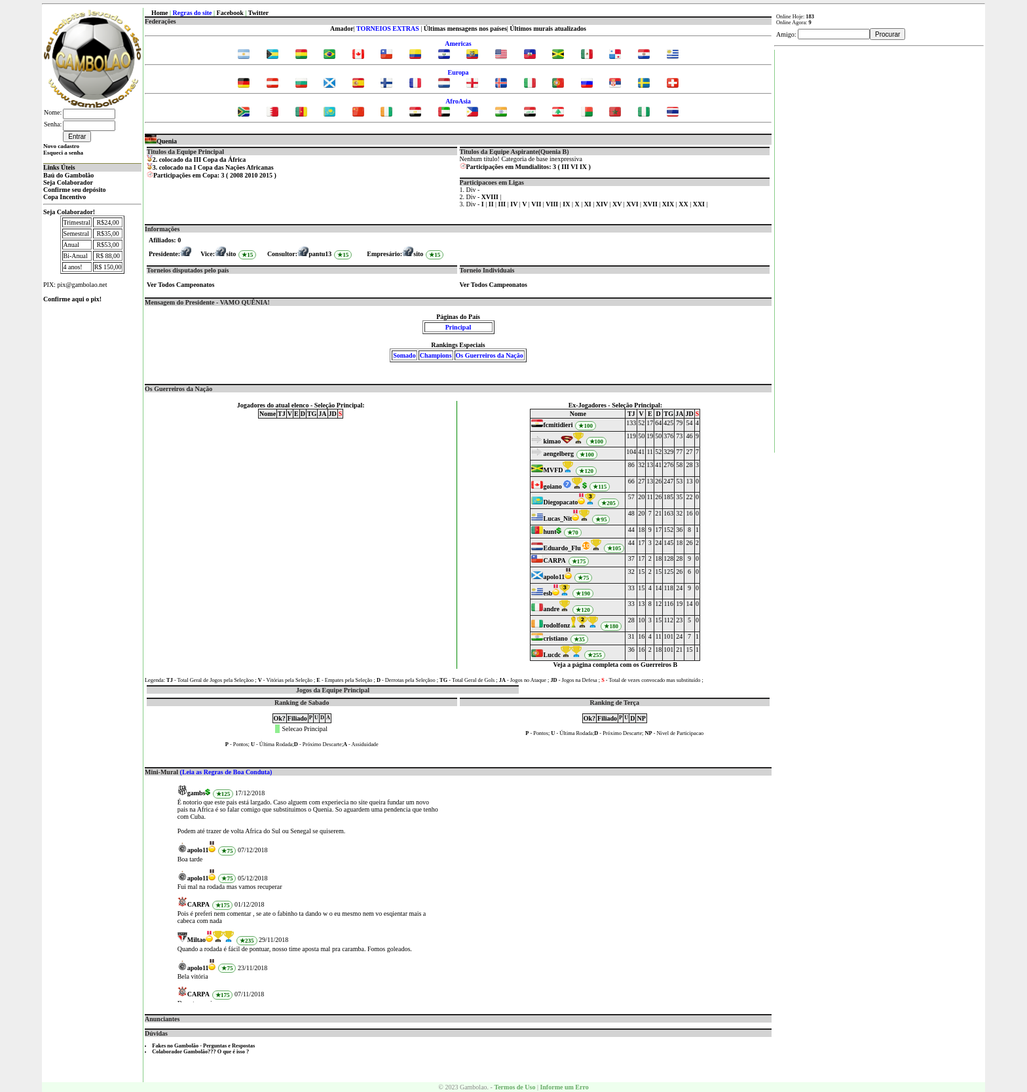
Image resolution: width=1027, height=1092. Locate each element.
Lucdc (552, 654)
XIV (603, 204)
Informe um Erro (564, 1087)
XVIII (490, 196)
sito (231, 253)
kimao (552, 441)
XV (618, 204)
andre (551, 608)
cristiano (555, 638)
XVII (651, 204)
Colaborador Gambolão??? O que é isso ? (200, 1052)
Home (159, 12)
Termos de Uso (514, 1087)
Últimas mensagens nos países (465, 28)
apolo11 (554, 576)
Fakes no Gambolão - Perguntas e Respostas (203, 1046)
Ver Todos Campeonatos (180, 284)
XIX (669, 204)
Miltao (196, 939)
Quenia (161, 141)
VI (574, 166)
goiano (552, 486)
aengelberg (558, 453)
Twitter (258, 12)
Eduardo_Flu (561, 548)
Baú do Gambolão (68, 175)
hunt (549, 531)
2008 (236, 175)
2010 (250, 175)
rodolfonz (556, 625)
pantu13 (319, 253)
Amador (342, 28)
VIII (552, 204)
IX (583, 166)
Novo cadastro (61, 146)
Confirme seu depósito (74, 189)
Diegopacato (560, 502)
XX (684, 204)
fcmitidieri (557, 424)
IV (514, 204)
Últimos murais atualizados (548, 28)
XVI (633, 204)
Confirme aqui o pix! (72, 299)
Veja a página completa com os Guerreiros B (615, 664)
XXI (700, 204)
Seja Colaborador (68, 182)
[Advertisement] (879, 246)
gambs (196, 793)
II (492, 204)
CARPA (554, 560)
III (565, 166)
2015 (265, 175)
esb (547, 593)
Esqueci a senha (63, 152)
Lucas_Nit (557, 518)
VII (537, 204)
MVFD (553, 470)
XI (588, 204)
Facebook (230, 12)
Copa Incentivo (64, 196)
